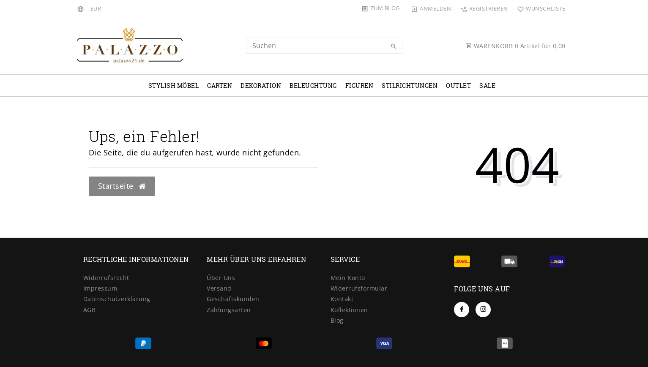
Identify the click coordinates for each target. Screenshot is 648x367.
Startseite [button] (122, 186)
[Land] (82, 8)
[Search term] (324, 46)
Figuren (359, 86)
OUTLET (458, 86)
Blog (337, 320)
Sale (487, 86)
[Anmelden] (431, 8)
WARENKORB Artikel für (516, 46)
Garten (219, 86)
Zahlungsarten (229, 310)
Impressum (100, 288)
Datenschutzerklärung (116, 299)
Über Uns (221, 278)
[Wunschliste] (540, 8)
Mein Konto (348, 278)
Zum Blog (385, 8)
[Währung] (96, 8)
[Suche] (394, 46)
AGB (89, 310)
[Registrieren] (484, 8)
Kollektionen (349, 310)
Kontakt (342, 299)
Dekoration (261, 86)
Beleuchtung (313, 86)
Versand (219, 288)
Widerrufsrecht (106, 278)
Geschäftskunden (233, 299)
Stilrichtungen (409, 86)
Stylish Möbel (173, 86)
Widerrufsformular (359, 288)
